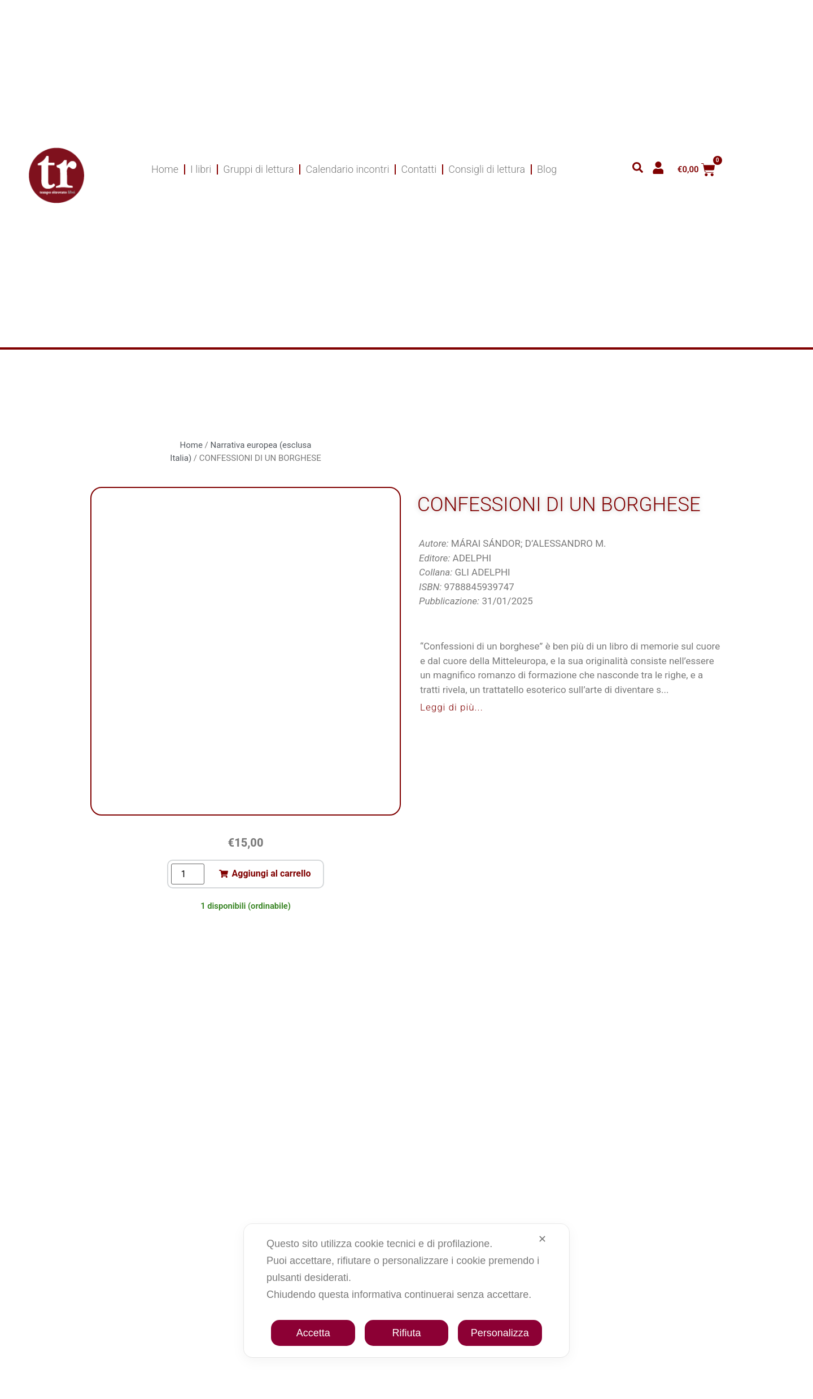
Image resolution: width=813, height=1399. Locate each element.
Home (164, 169)
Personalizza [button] (500, 1333)
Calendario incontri (348, 169)
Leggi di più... (451, 707)
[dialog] (406, 1290)
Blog (547, 169)
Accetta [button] (313, 1333)
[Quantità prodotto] (187, 874)
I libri (200, 169)
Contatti (418, 169)
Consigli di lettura (486, 169)
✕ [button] (542, 1239)
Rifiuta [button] (406, 1333)
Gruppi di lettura (258, 169)
